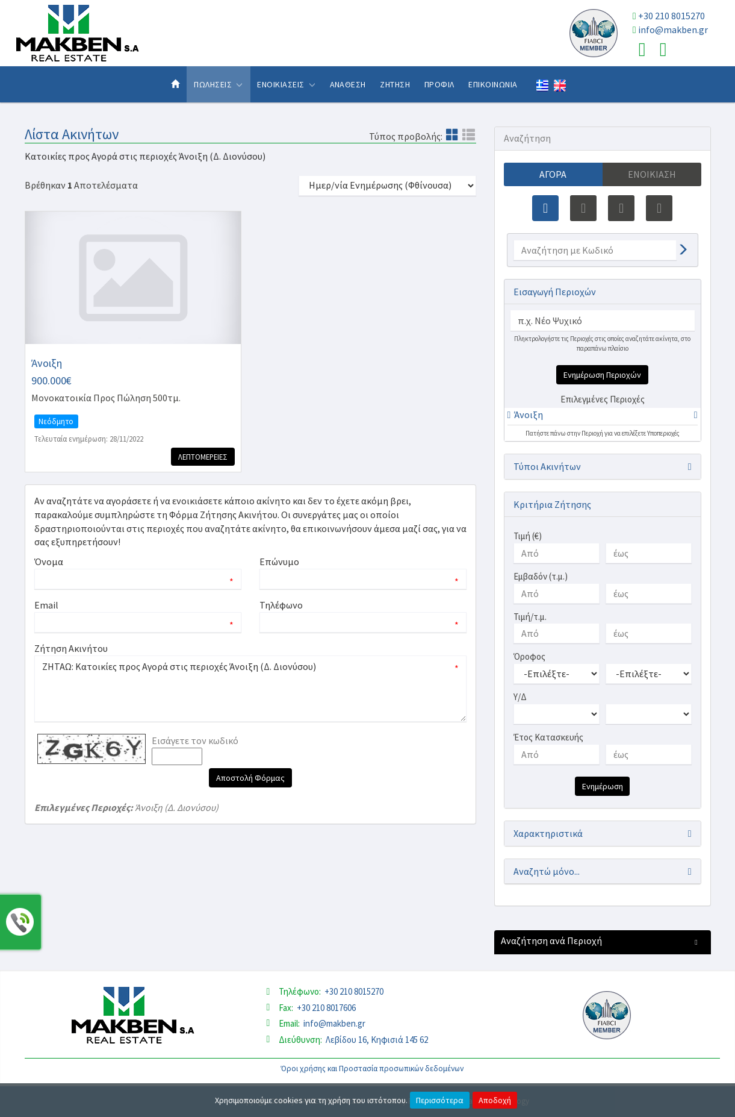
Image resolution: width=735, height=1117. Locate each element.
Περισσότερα (440, 1100)
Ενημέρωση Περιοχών (602, 374)
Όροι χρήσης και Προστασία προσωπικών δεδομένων (372, 1068)
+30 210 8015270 (671, 16)
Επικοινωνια (492, 84)
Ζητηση (395, 84)
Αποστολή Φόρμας (250, 777)
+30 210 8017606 (326, 1007)
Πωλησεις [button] (218, 84)
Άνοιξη (528, 414)
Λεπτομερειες (203, 457)
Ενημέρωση (602, 786)
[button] (525, 414)
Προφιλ (439, 84)
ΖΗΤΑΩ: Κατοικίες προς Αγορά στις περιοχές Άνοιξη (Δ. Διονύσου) (250, 688)
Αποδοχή (495, 1100)
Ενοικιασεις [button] (286, 84)
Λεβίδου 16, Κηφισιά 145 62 (377, 1039)
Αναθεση (348, 84)
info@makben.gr (673, 29)
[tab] (602, 416)
